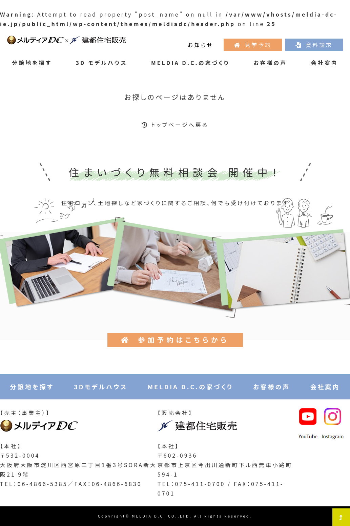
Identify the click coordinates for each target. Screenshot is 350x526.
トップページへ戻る (175, 124)
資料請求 (314, 45)
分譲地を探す (32, 63)
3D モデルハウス (101, 63)
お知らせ (200, 45)
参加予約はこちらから (175, 340)
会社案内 (324, 63)
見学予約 (253, 45)
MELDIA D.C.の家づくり (190, 63)
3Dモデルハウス (100, 386)
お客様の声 (270, 63)
